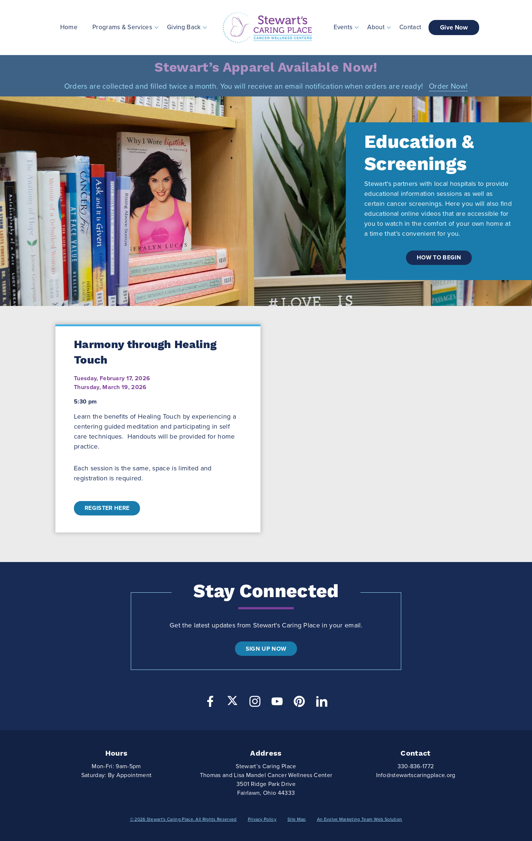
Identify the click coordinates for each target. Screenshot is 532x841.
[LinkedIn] (321, 703)
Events (343, 27)
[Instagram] (254, 703)
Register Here (107, 508)
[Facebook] (210, 703)
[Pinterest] (299, 703)
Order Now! (448, 86)
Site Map (296, 819)
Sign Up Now (266, 649)
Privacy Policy (262, 819)
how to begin (439, 257)
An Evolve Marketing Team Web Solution (359, 819)
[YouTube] (277, 703)
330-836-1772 (416, 766)
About (376, 27)
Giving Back (184, 27)
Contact (410, 27)
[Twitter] (232, 700)
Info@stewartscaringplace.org (416, 775)
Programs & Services (122, 27)
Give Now (454, 27)
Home (69, 27)
